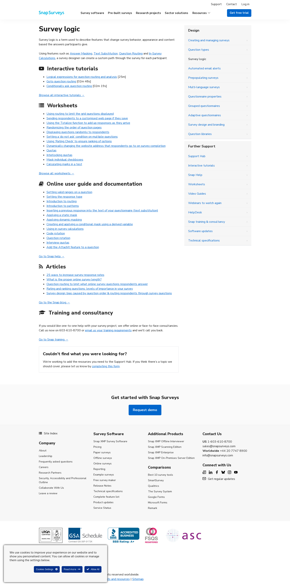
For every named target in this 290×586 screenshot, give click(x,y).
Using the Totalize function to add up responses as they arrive (88, 123)
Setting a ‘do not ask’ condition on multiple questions (82, 137)
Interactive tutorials (201, 165)
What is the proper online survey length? (74, 279)
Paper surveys (102, 452)
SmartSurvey (156, 480)
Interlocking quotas (59, 155)
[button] (201, 13)
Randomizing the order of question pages (74, 127)
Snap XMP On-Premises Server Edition (171, 458)
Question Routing (131, 53)
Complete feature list (106, 497)
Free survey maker (104, 480)
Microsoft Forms (157, 502)
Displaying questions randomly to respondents (78, 132)
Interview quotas (58, 243)
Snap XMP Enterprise (161, 452)
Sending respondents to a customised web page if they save (87, 118)
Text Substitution (106, 53)
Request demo (145, 410)
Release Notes (102, 486)
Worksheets (196, 184)
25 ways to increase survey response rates (75, 275)
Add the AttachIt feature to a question (73, 247)
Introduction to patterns (63, 206)
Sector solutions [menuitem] (176, 13)
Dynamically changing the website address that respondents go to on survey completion (106, 146)
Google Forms (156, 497)
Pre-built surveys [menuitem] (120, 13)
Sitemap (138, 579)
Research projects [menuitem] (148, 13)
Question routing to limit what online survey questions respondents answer (97, 284)
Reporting (99, 469)
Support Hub (196, 156)
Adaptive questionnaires (204, 115)
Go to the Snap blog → (54, 302)
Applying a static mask (62, 215)
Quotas (51, 150)
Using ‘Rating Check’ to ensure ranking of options (79, 141)
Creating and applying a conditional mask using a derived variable (90, 224)
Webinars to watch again (204, 203)
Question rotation (58, 238)
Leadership (45, 456)
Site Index (48, 433)
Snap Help (195, 175)
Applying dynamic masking (64, 220)
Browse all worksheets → (56, 173)
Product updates (103, 502)
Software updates (200, 231)
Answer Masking (81, 53)
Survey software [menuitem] (92, 13)
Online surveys (102, 463)
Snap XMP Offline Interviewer (166, 441)
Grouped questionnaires (204, 106)
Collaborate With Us (51, 488)
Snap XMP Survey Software (110, 441)
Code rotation (56, 233)
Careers (43, 467)
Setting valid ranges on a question (69, 192)
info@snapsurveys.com (218, 455)
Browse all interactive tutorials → (62, 95)
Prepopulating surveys (203, 78)
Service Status (102, 508)
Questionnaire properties (204, 96)
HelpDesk (195, 212)
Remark (152, 508)
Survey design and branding (206, 125)
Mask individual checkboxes (65, 160)
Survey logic (197, 59)
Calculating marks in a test (64, 164)
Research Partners (50, 473)
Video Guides (197, 194)
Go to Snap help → (52, 256)
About (42, 450)
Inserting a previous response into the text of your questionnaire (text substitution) (102, 210)
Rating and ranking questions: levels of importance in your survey (90, 289)
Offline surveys (102, 458)
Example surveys (103, 474)
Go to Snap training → (53, 339)
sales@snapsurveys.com (219, 446)
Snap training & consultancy (206, 222)
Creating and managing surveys (209, 40)
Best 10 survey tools (160, 475)
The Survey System (160, 491)
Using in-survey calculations (65, 229)
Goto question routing (61, 81)
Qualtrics (153, 486)
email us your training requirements (108, 330)
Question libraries (200, 134)
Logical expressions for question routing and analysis (82, 77)
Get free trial (239, 13)
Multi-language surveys (204, 87)
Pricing (97, 447)
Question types (198, 50)
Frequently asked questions (56, 461)
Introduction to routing (62, 201)
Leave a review (48, 493)
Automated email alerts (204, 68)
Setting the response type (64, 197)
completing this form (106, 366)
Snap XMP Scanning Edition (164, 447)
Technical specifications (204, 240)
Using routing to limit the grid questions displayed (80, 114)
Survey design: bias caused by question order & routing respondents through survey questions (109, 293)
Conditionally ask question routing (69, 86)
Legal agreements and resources (108, 579)
